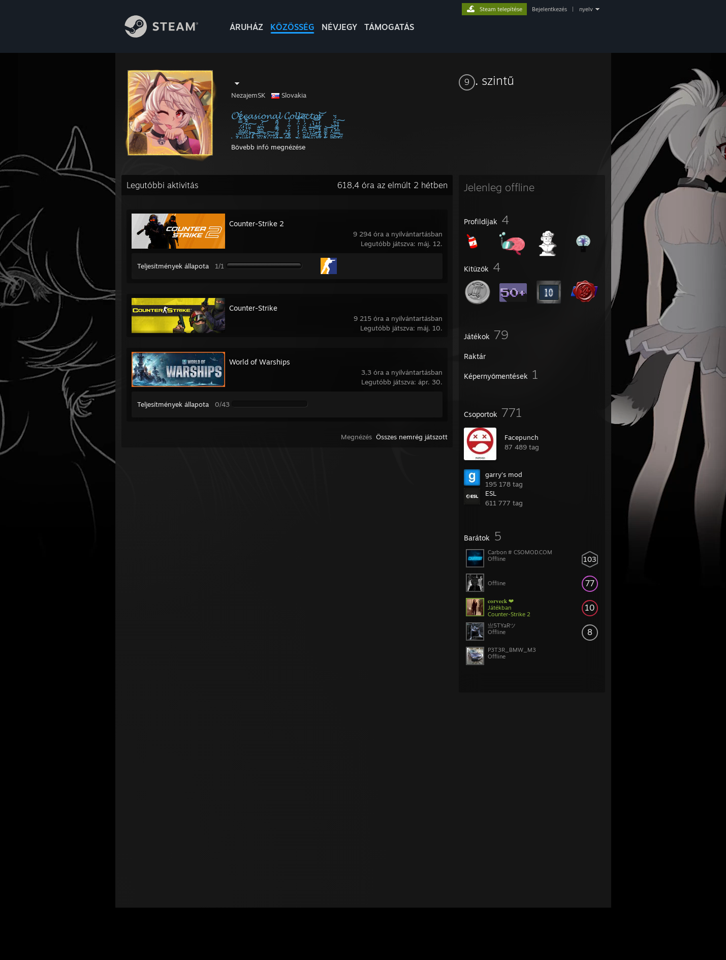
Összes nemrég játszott (412, 437)
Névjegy (339, 27)
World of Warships (259, 361)
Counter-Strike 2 (256, 223)
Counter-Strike (253, 308)
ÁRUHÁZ (246, 27)
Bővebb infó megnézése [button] (268, 147)
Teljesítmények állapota (173, 266)
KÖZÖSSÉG (292, 27)
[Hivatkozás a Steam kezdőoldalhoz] (169, 35)
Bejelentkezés (549, 9)
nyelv (586, 9)
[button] (532, 80)
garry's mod (503, 474)
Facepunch (521, 437)
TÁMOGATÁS (389, 27)
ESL (490, 493)
